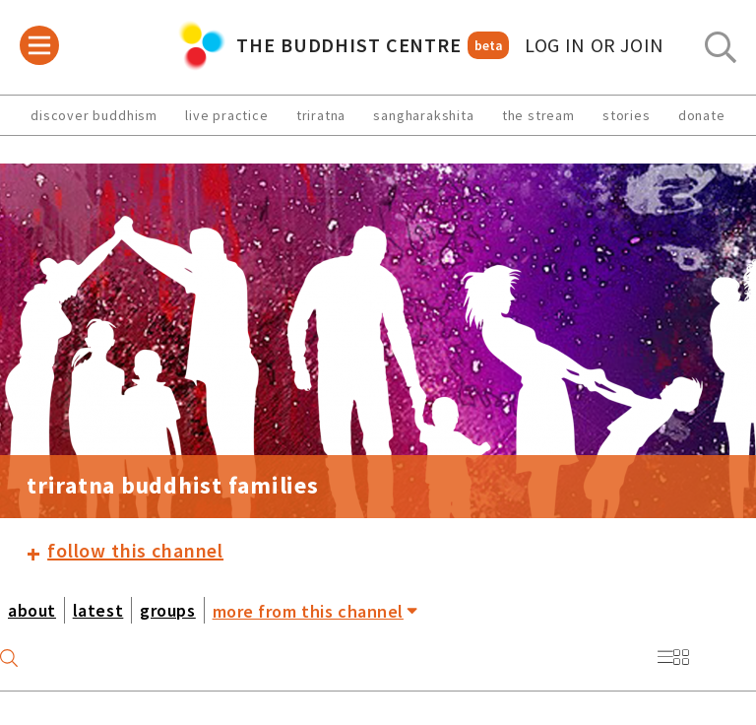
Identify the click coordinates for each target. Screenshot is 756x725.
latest (98, 610)
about (32, 610)
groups (167, 610)
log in (594, 45)
